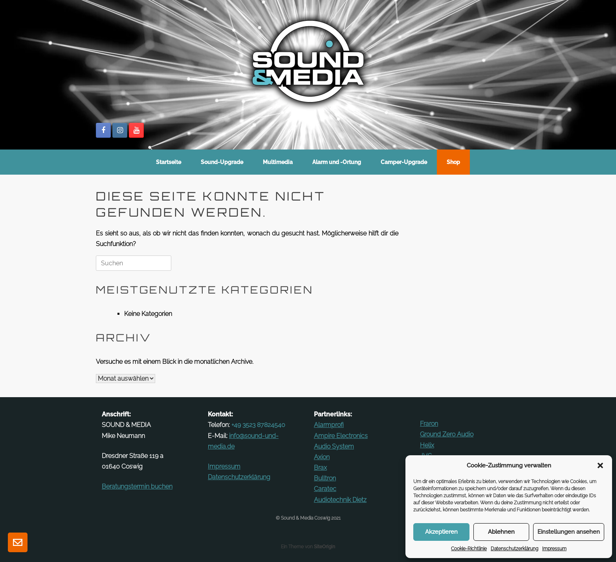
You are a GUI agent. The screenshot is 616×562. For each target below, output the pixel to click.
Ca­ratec (325, 489)
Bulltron (325, 478)
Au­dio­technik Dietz (340, 500)
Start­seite (168, 162)
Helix (427, 445)
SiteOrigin (324, 546)
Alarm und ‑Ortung (336, 162)
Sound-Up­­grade (222, 162)
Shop (453, 162)
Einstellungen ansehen (568, 531)
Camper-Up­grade (404, 162)
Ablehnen (501, 531)
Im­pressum (554, 548)
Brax (320, 467)
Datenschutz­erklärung (514, 548)
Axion (322, 457)
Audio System (334, 446)
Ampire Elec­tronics (341, 436)
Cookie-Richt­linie (469, 548)
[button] (600, 465)
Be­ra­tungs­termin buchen (137, 486)
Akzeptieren (441, 531)
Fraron (429, 423)
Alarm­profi (329, 425)
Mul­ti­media (278, 162)
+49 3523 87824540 (258, 425)
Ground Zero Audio (446, 434)
